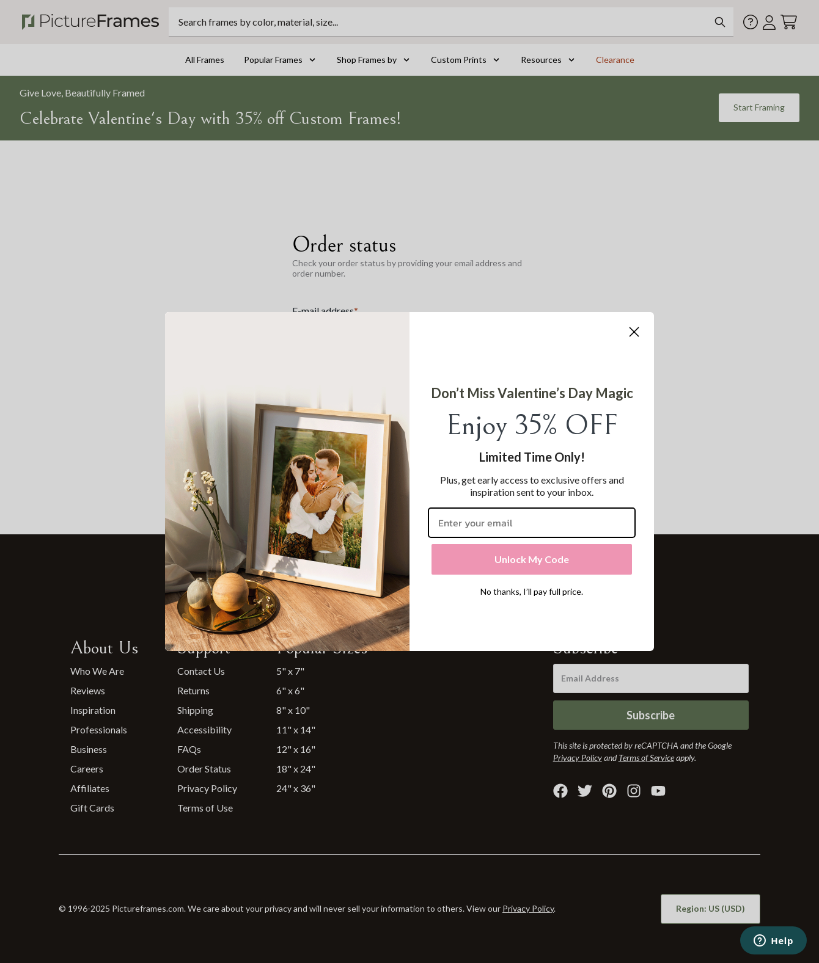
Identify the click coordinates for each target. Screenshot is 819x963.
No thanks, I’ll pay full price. (531, 591)
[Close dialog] (634, 332)
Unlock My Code (531, 559)
